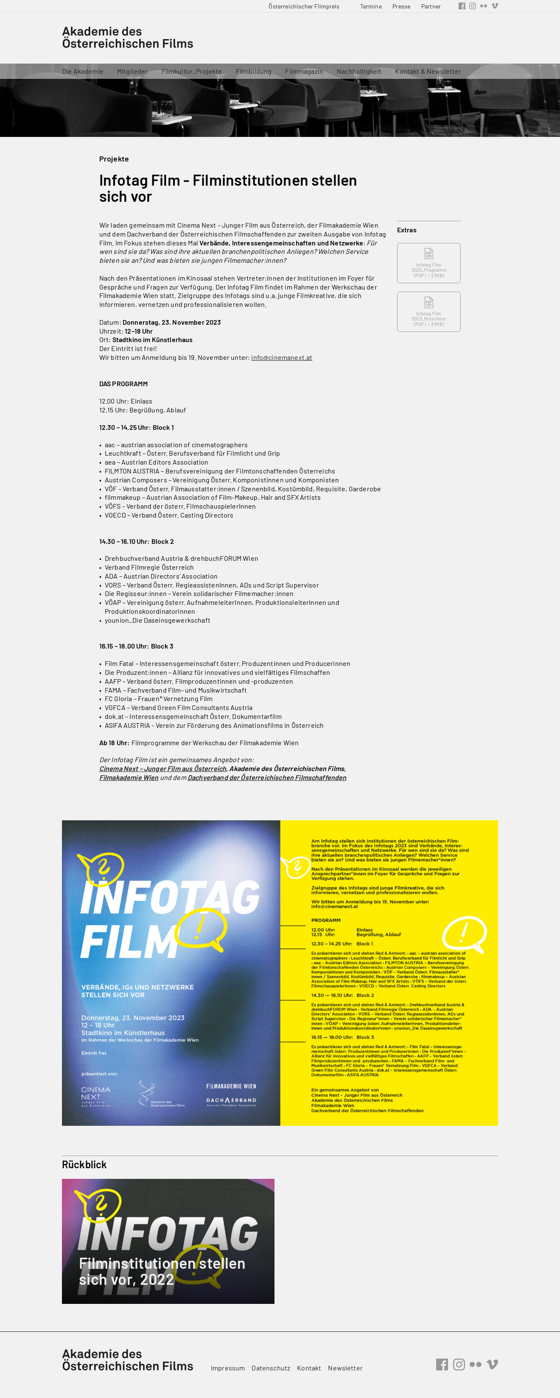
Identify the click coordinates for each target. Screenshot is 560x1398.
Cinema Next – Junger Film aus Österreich (162, 768)
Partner (431, 6)
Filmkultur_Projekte (192, 71)
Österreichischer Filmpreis (304, 6)
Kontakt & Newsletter (428, 71)
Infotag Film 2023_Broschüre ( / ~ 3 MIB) (429, 312)
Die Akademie (83, 71)
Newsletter (345, 1368)
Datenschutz (271, 1368)
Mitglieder (132, 71)
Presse (401, 6)
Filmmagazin (304, 71)
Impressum (228, 1368)
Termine (371, 6)
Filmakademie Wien (129, 777)
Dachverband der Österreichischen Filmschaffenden (267, 777)
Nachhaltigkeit (359, 71)
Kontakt (309, 1368)
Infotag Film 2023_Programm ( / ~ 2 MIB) (429, 263)
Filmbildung (254, 71)
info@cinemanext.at (281, 357)
